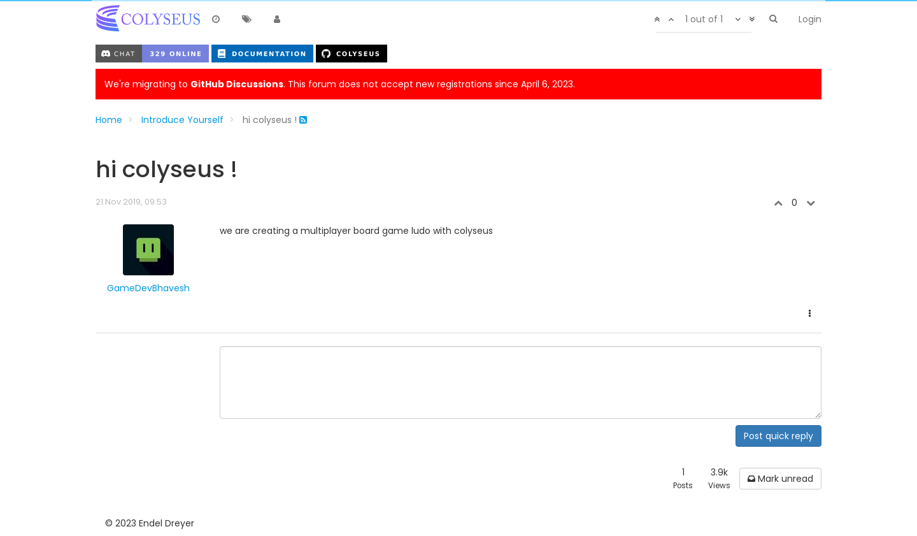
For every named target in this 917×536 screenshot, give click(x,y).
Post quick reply (778, 436)
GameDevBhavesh (148, 288)
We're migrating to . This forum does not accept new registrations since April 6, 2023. (339, 84)
